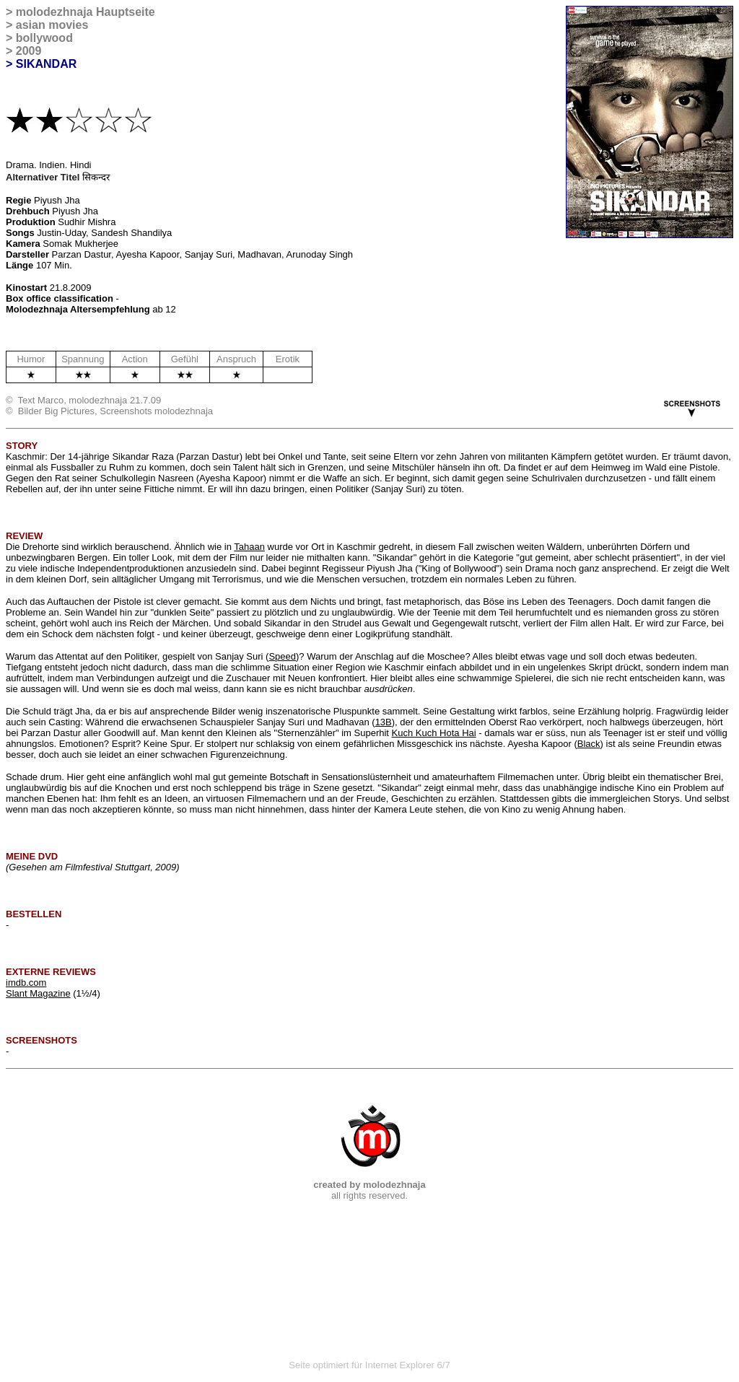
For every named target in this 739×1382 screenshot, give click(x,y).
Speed (282, 656)
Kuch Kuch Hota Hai (434, 732)
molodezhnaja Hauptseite (85, 12)
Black (588, 743)
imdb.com (26, 982)
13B (383, 722)
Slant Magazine (38, 993)
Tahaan (249, 546)
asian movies (52, 25)
